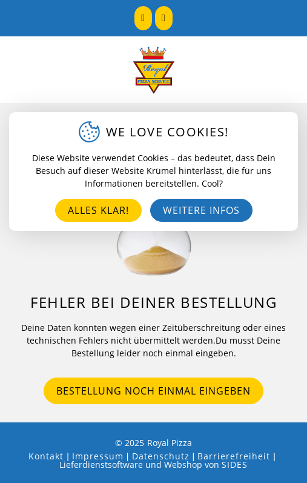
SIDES (235, 465)
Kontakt (46, 456)
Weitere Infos (201, 210)
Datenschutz (161, 456)
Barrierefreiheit (233, 456)
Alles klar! (98, 210)
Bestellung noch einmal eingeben (153, 391)
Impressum (98, 456)
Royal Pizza (169, 442)
